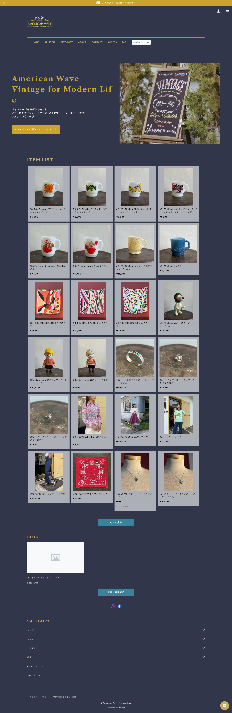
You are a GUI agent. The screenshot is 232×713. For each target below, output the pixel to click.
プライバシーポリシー (39, 697)
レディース (32, 639)
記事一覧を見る (116, 592)
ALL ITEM (50, 42)
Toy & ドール (33, 675)
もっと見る (116, 522)
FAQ (124, 42)
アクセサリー (33, 648)
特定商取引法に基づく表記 (64, 697)
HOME (36, 42)
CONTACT (97, 42)
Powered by (116, 708)
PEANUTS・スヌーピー (38, 666)
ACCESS (112, 42)
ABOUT (82, 42)
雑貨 (29, 657)
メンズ (30, 630)
